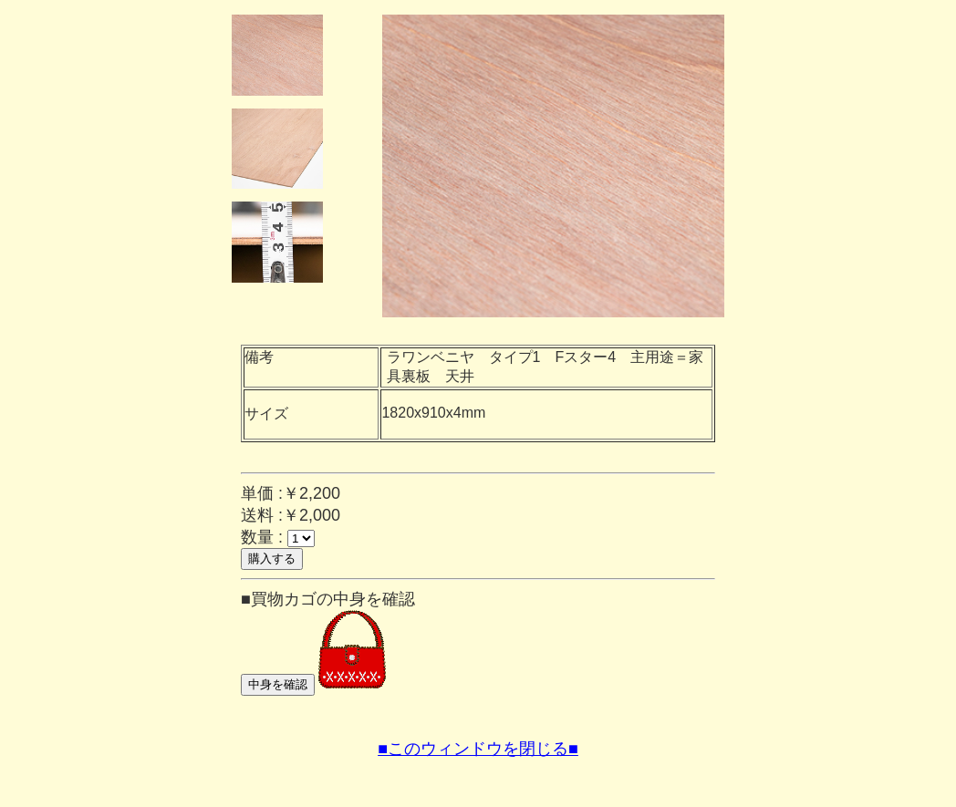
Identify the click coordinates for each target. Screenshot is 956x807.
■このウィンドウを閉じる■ (478, 749)
